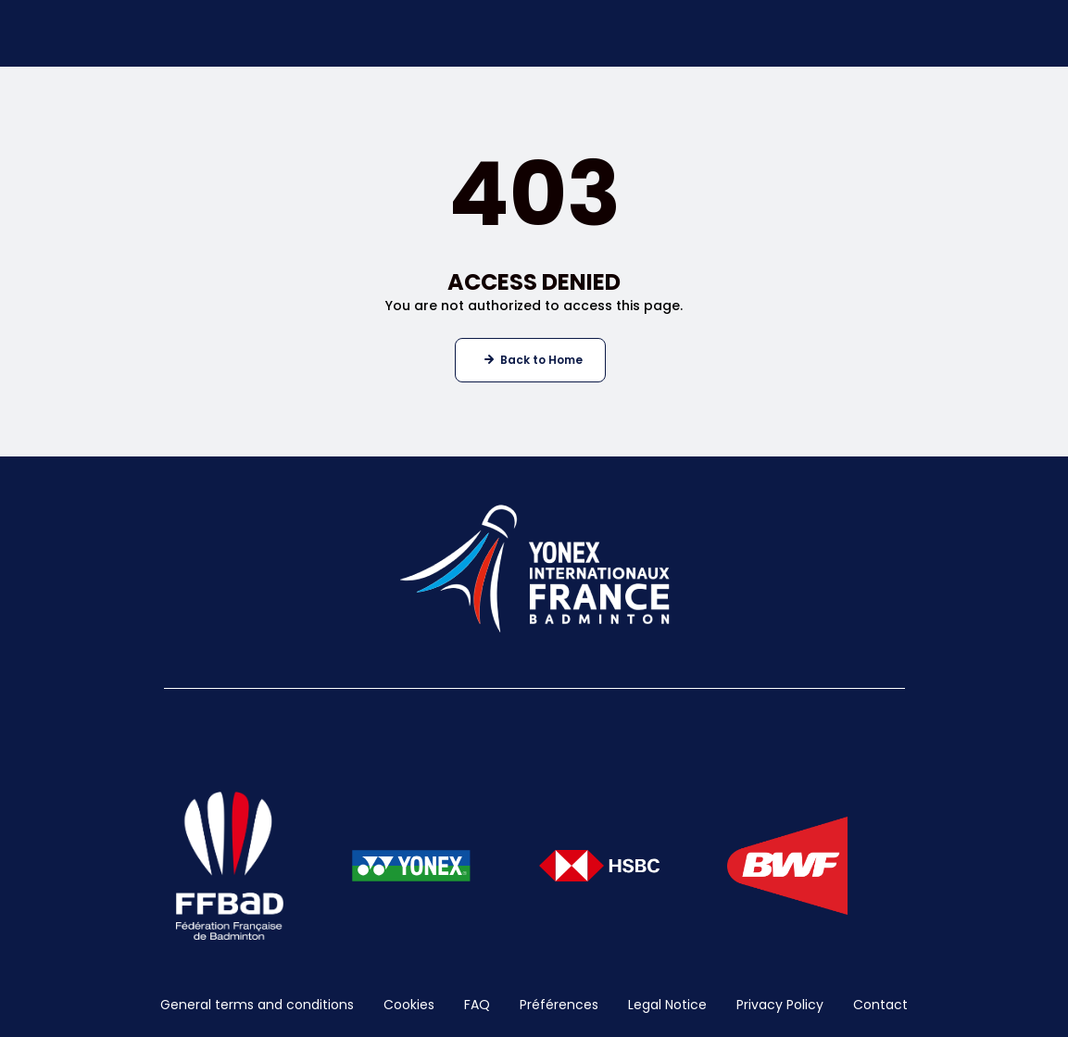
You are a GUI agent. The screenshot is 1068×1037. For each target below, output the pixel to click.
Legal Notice (667, 1004)
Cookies (408, 1004)
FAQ (477, 1004)
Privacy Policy (779, 1004)
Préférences (559, 1004)
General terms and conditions (257, 1004)
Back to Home (541, 360)
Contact (880, 1004)
